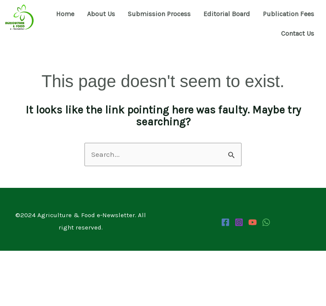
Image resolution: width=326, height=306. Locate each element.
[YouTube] (252, 222)
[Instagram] (239, 222)
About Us (101, 14)
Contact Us (297, 33)
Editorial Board (226, 14)
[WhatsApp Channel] (266, 222)
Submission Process (159, 14)
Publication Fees (288, 14)
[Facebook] (225, 222)
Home (65, 14)
